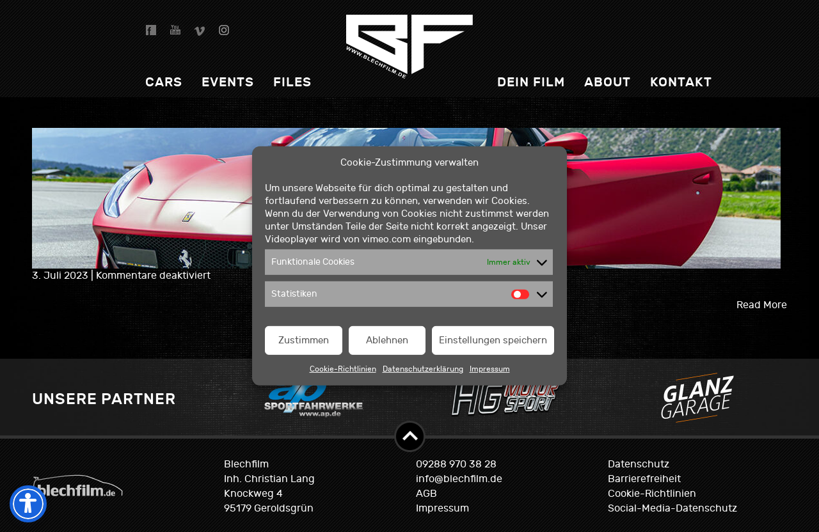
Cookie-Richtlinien (343, 368)
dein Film (531, 82)
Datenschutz (638, 464)
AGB (426, 493)
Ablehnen (387, 340)
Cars (163, 82)
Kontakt (681, 82)
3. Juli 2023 (61, 275)
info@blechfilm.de (459, 479)
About (607, 82)
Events (228, 82)
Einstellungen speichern (493, 340)
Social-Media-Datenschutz (672, 508)
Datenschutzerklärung (423, 368)
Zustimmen (303, 340)
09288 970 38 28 (456, 464)
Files (292, 82)
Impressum (490, 368)
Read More (761, 305)
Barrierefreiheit (644, 479)
